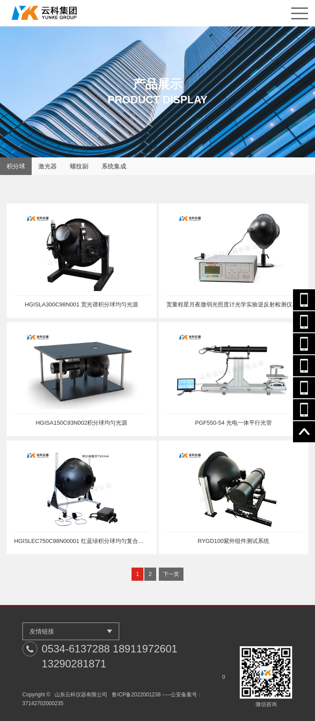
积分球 (16, 166)
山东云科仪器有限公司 (81, 695)
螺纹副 (79, 166)
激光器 (47, 166)
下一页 (171, 574)
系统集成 (114, 166)
